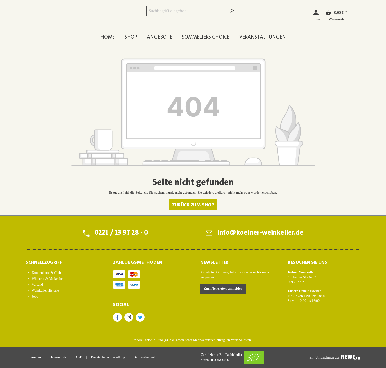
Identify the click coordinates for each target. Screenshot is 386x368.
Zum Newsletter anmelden (223, 288)
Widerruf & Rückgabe (47, 278)
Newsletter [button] (214, 262)
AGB (78, 357)
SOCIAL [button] (121, 304)
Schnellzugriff (44, 262)
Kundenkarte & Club (46, 273)
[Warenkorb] (336, 15)
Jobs (34, 296)
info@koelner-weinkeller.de (260, 233)
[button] (62, 261)
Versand (37, 284)
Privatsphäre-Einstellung (108, 357)
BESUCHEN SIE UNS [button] (307, 262)
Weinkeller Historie (45, 290)
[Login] (316, 15)
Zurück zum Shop (193, 205)
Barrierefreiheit (144, 357)
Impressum (33, 357)
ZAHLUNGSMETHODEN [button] (137, 262)
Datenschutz (57, 357)
